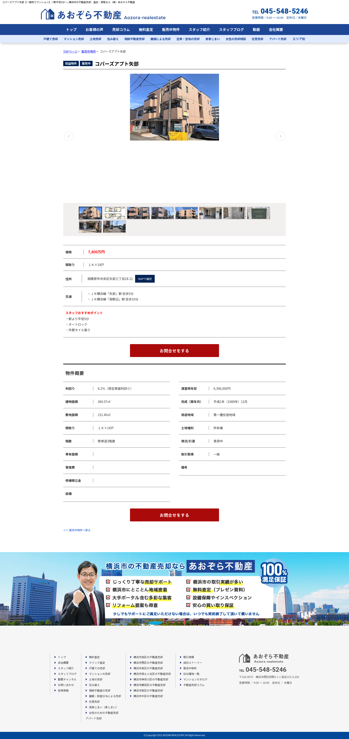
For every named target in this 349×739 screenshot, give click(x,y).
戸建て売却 (50, 39)
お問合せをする (174, 350)
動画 (256, 29)
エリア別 (299, 39)
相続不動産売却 (134, 39)
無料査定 (146, 29)
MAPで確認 (145, 279)
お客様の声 (94, 29)
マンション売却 (74, 39)
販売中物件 (171, 29)
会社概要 (276, 29)
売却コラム (121, 29)
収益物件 (71, 63)
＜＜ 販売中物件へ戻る (77, 530)
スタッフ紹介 (199, 29)
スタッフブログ (231, 29)
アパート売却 (277, 39)
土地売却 (95, 39)
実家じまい (212, 39)
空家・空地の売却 (188, 39)
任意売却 (257, 39)
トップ (71, 29)
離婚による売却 (160, 39)
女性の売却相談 (236, 39)
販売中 (86, 63)
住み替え (113, 39)
